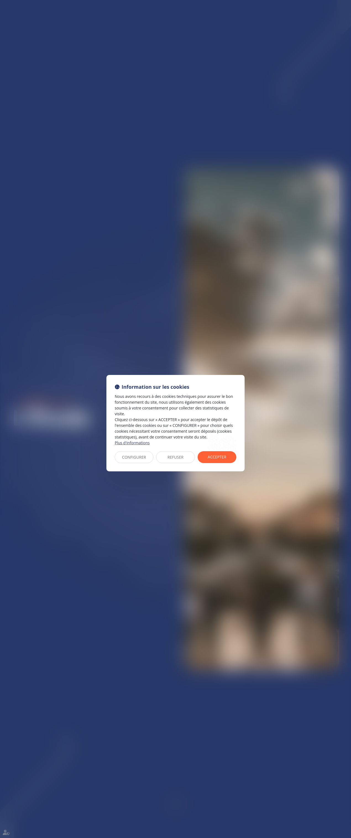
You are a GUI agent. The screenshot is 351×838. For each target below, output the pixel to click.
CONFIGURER (134, 457)
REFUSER (175, 457)
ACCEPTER (217, 456)
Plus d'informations (132, 442)
